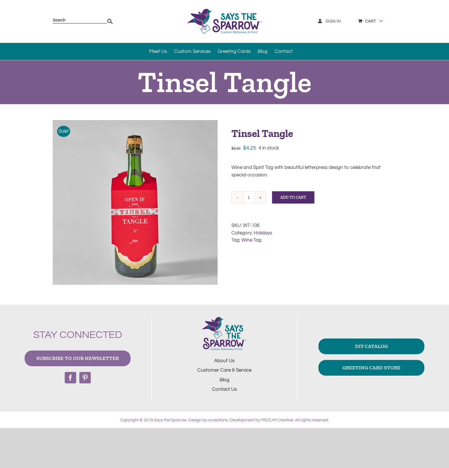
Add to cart (293, 197)
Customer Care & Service (224, 370)
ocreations (218, 420)
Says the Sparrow (170, 420)
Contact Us (224, 389)
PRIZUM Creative (277, 420)
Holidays (263, 233)
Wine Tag (251, 240)
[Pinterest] (85, 377)
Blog (224, 380)
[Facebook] (70, 377)
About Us (224, 360)
